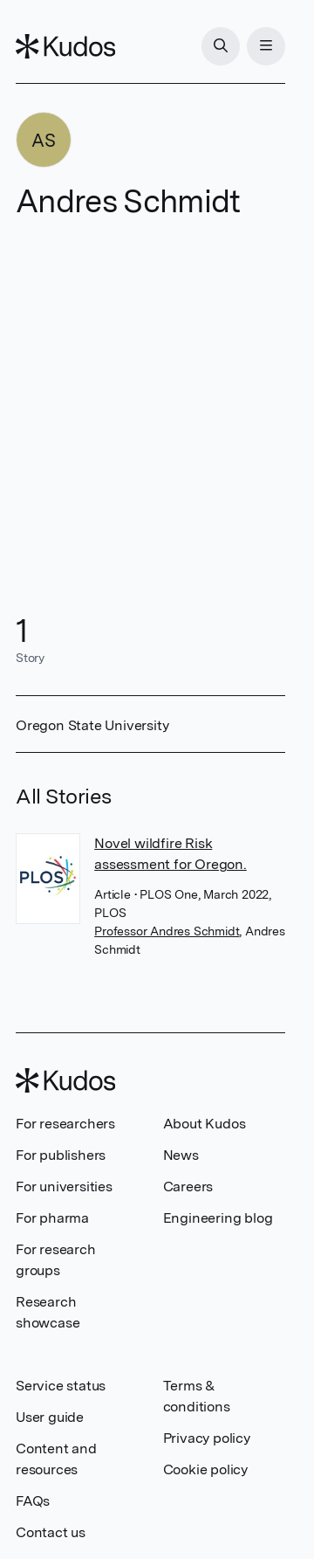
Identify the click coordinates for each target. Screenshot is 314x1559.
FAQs (33, 1501)
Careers (188, 1186)
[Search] (220, 46)
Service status (61, 1385)
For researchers (65, 1123)
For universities (64, 1186)
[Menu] (266, 46)
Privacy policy (206, 1438)
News (181, 1155)
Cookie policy (205, 1469)
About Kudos (204, 1123)
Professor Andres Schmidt (166, 931)
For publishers (61, 1155)
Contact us (50, 1532)
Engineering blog (218, 1218)
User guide (50, 1417)
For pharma (52, 1218)
